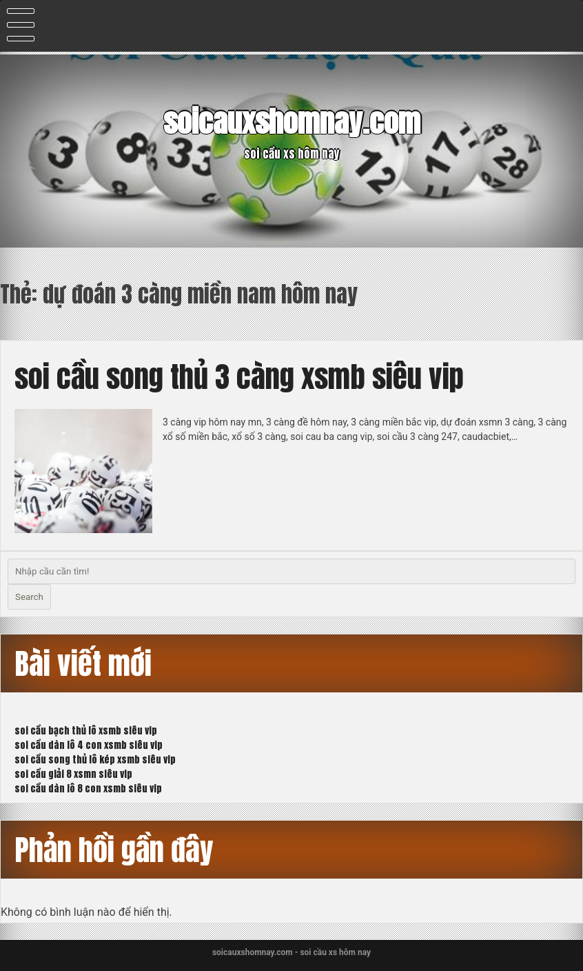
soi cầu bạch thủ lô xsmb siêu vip (85, 730)
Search (29, 597)
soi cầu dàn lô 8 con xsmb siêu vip (88, 788)
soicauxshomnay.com (291, 121)
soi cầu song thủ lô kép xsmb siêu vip (95, 759)
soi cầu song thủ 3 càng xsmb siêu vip (239, 376)
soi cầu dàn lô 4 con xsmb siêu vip (88, 745)
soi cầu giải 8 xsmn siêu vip (73, 774)
